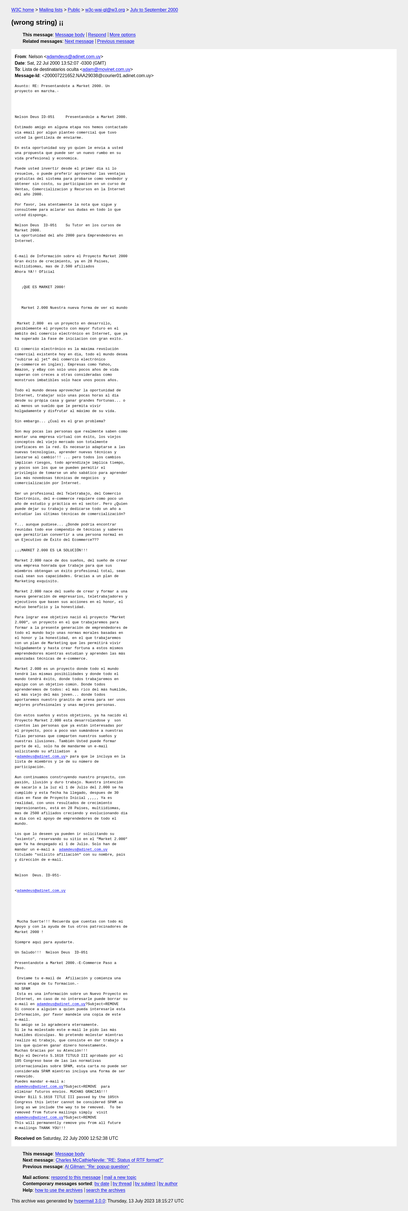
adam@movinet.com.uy (106, 69)
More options (123, 34)
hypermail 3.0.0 (89, 1201)
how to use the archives (59, 1190)
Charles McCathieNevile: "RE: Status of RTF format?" (109, 1160)
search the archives (106, 1190)
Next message (79, 41)
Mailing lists (51, 9)
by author (168, 1183)
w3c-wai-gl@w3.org (105, 9)
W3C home (22, 9)
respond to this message (75, 1177)
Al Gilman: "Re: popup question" (97, 1166)
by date (101, 1183)
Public (74, 9)
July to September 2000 (154, 9)
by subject (145, 1183)
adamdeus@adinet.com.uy (73, 56)
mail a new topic (120, 1177)
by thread (122, 1183)
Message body (70, 34)
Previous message (116, 41)
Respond (97, 34)
